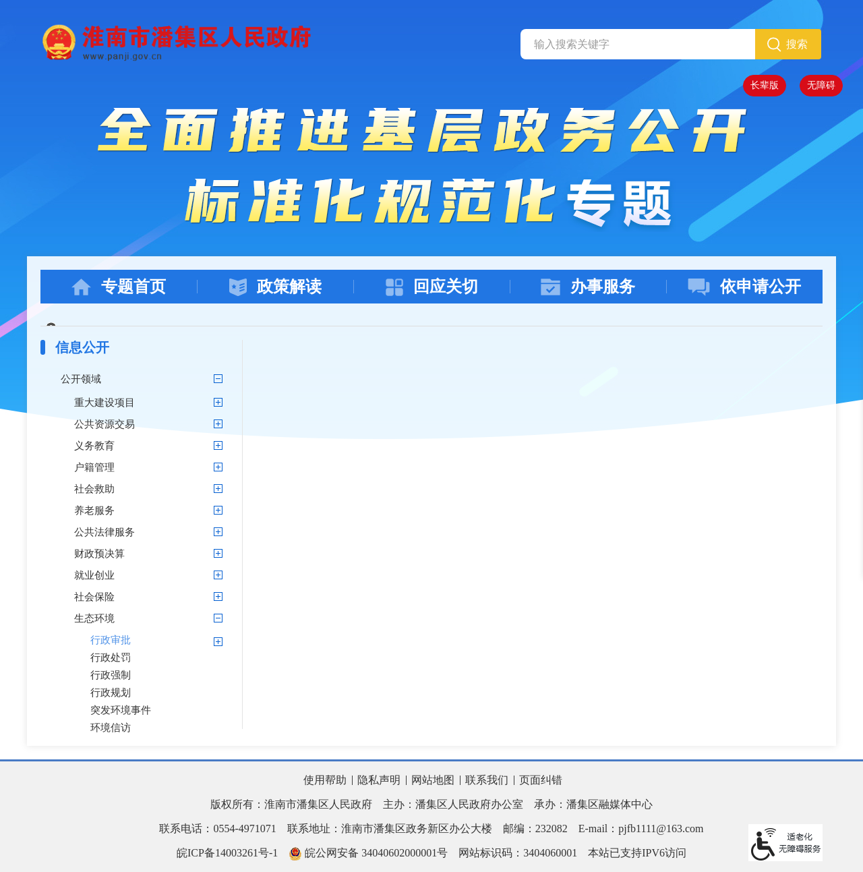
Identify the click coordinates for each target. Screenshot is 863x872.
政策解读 (275, 287)
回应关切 (432, 287)
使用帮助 (325, 780)
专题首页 (118, 287)
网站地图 (432, 780)
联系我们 (486, 780)
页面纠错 (540, 780)
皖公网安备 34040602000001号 (368, 854)
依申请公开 (744, 287)
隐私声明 (378, 780)
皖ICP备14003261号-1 (227, 853)
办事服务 (588, 287)
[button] (764, 85)
